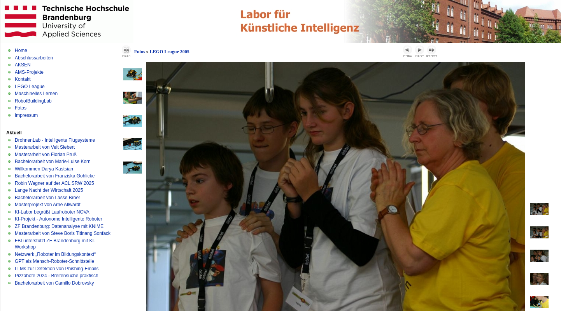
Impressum (26, 115)
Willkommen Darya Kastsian (44, 169)
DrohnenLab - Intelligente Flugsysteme (55, 140)
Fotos (20, 108)
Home (21, 50)
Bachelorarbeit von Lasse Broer (47, 197)
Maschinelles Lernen (36, 93)
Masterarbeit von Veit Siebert (45, 147)
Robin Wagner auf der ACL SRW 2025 (54, 183)
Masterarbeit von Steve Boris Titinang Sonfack (62, 233)
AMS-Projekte (29, 72)
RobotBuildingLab (33, 101)
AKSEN (23, 65)
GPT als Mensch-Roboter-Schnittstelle (54, 261)
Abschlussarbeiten (34, 58)
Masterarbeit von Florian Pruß (46, 154)
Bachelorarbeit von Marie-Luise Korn (53, 161)
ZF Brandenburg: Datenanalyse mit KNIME (59, 226)
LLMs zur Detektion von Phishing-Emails (56, 268)
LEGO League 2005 (169, 51)
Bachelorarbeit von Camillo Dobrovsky (54, 283)
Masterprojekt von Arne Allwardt (48, 204)
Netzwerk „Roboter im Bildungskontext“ (55, 254)
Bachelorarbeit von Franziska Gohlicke (55, 176)
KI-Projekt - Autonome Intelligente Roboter (58, 219)
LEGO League (30, 86)
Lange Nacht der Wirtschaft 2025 (49, 190)
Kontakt (23, 79)
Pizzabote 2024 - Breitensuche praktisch (56, 275)
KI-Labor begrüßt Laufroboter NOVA (52, 212)
